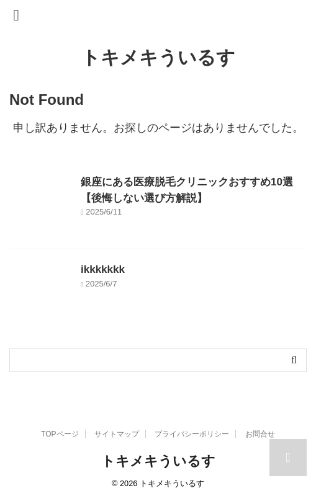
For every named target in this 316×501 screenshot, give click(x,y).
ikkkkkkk (103, 269)
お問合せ (260, 434)
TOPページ (59, 434)
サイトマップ (116, 434)
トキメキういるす (158, 57)
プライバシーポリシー (192, 434)
